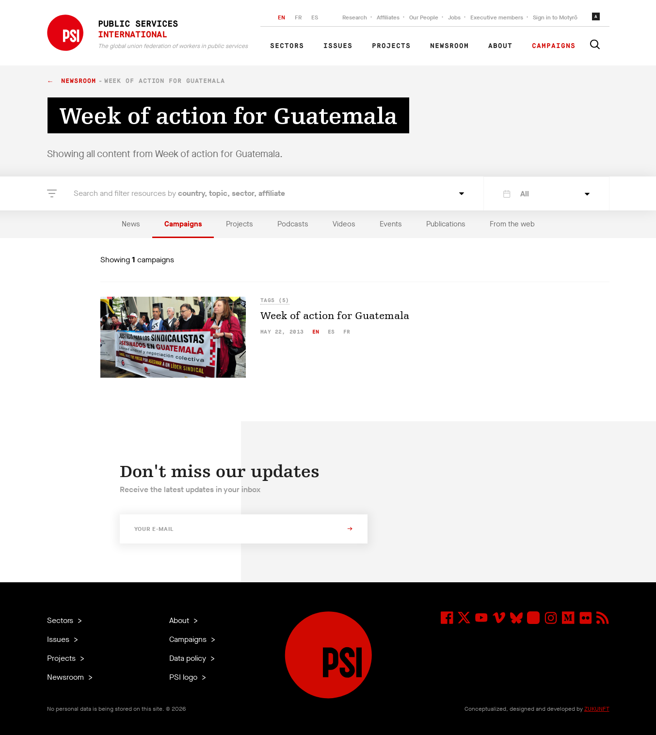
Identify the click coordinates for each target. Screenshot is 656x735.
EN (281, 17)
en (316, 332)
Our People (423, 17)
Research (354, 17)
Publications (445, 224)
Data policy (188, 658)
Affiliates (388, 17)
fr (347, 332)
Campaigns (554, 46)
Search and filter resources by (179, 193)
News (131, 224)
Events (391, 224)
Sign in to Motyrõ (555, 17)
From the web (512, 224)
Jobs (454, 17)
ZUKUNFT (596, 709)
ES (314, 17)
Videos (344, 224)
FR (298, 17)
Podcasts (292, 224)
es (331, 332)
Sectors (287, 46)
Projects (391, 46)
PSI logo (184, 677)
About (500, 46)
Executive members (496, 17)
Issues (337, 46)
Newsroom (449, 46)
